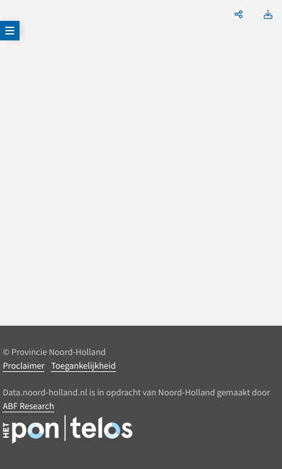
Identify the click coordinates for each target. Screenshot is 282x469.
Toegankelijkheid (83, 365)
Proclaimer (23, 365)
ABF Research (28, 406)
